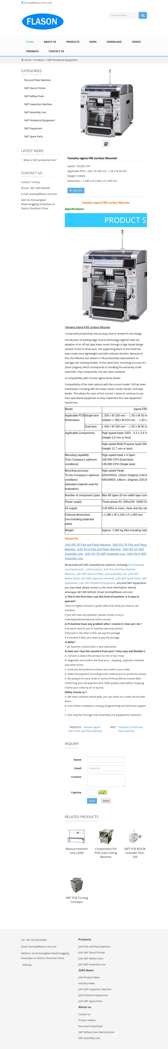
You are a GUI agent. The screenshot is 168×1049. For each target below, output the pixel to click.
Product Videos (86, 1020)
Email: (78, 768)
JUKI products (94, 569)
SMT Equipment (33, 128)
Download (114, 41)
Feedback (32, 51)
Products (72, 41)
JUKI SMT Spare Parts (128, 578)
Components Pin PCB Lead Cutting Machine (106, 853)
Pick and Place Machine (37, 80)
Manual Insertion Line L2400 (77, 851)
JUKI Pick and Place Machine (94, 946)
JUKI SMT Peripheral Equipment (97, 583)
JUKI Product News (88, 977)
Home (30, 41)
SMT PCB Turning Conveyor (77, 900)
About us (50, 41)
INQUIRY (76, 190)
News (93, 41)
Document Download (90, 1026)
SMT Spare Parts (33, 136)
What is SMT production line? (40, 160)
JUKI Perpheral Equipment (93, 995)
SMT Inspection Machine (38, 104)
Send (92, 800)
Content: (76, 776)
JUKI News (86, 970)
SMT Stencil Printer (35, 88)
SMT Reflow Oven (34, 96)
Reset (106, 800)
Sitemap (27, 964)
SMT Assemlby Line (89, 1038)
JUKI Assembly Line (116, 574)
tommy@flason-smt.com (38, 2)
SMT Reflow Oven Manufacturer (96, 1032)
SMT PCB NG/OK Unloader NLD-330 (135, 853)
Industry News (86, 983)
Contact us (56, 51)
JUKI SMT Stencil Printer (89, 574)
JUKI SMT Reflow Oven (90, 958)
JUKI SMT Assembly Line (91, 964)
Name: (78, 759)
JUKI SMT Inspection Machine (97, 578)
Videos (136, 41)
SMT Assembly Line (35, 112)
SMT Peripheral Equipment (61, 60)
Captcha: (76, 792)
